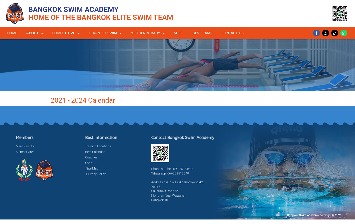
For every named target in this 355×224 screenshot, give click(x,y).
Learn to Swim (105, 33)
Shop (178, 33)
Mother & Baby (148, 33)
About (34, 33)
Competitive (66, 33)
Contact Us (232, 33)
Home (12, 33)
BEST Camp (202, 33)
